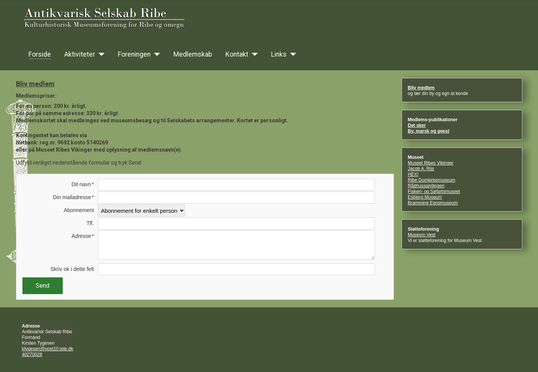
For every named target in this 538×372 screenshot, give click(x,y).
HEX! (413, 174)
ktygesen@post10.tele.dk (47, 348)
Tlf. (90, 223)
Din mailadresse (72, 197)
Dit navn (81, 184)
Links (279, 54)
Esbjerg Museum (425, 197)
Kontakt (236, 54)
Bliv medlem (421, 87)
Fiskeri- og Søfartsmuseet (434, 191)
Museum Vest (422, 234)
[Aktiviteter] (100, 54)
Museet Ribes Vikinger (431, 163)
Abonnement (78, 210)
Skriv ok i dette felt (72, 269)
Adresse (81, 236)
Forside (40, 54)
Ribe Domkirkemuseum (431, 180)
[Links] (291, 54)
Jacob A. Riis (421, 168)
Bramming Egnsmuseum (433, 203)
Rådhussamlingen (426, 185)
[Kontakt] (253, 54)
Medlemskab (192, 54)
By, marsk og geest (428, 131)
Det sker (417, 125)
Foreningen (134, 54)
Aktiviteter (79, 54)
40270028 (32, 354)
